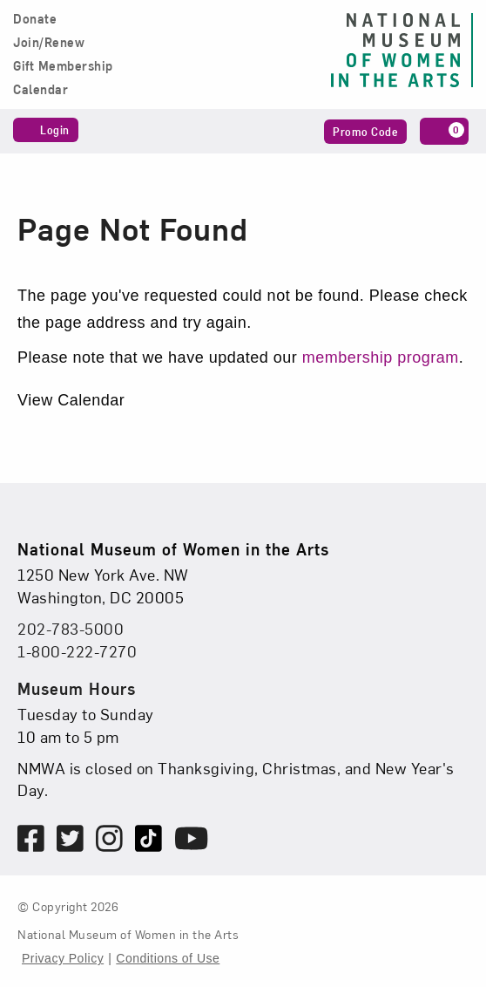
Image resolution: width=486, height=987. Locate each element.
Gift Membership (63, 66)
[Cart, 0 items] (444, 131)
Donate (35, 19)
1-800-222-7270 (77, 651)
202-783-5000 (70, 628)
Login (46, 129)
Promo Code (365, 132)
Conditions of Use (167, 958)
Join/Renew (48, 43)
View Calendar (71, 400)
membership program (380, 357)
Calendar (40, 90)
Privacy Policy (63, 958)
